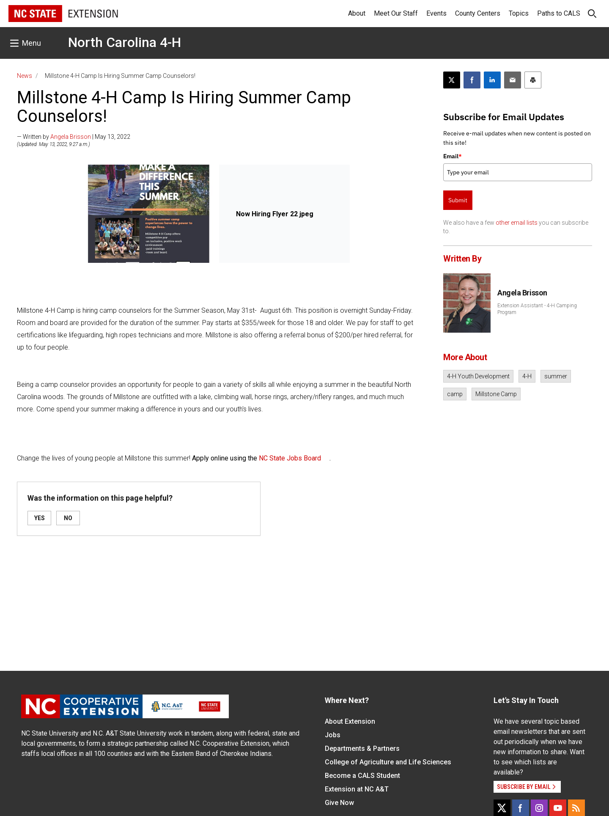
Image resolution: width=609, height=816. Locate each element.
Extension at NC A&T (357, 789)
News (24, 75)
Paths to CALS (558, 13)
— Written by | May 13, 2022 (73, 136)
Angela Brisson (70, 136)
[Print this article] (532, 80)
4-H (527, 376)
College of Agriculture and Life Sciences (388, 762)
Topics (519, 13)
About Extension (350, 721)
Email (452, 156)
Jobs (332, 735)
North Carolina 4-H (124, 42)
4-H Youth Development (478, 376)
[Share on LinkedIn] (492, 80)
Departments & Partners (362, 748)
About (356, 13)
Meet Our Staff (396, 13)
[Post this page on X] (451, 80)
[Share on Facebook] (472, 80)
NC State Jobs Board (290, 458)
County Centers (477, 13)
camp (455, 394)
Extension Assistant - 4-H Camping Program (537, 309)
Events (436, 13)
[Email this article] (512, 80)
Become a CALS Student (362, 776)
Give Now (339, 803)
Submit (457, 200)
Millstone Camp (496, 394)
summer (555, 376)
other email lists (517, 222)
